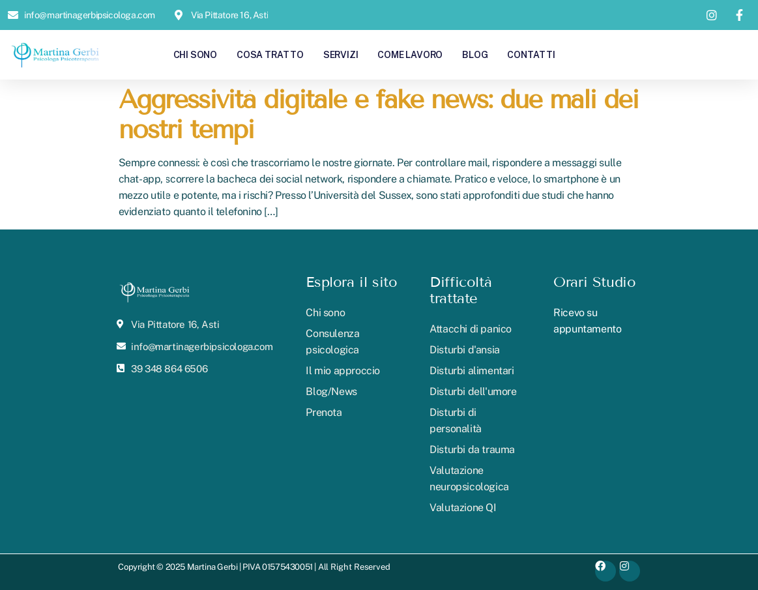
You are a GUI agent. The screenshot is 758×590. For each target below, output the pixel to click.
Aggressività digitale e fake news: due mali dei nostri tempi (378, 114)
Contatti (531, 54)
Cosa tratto (270, 54)
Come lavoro (410, 54)
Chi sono (195, 54)
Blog (475, 54)
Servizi (340, 54)
